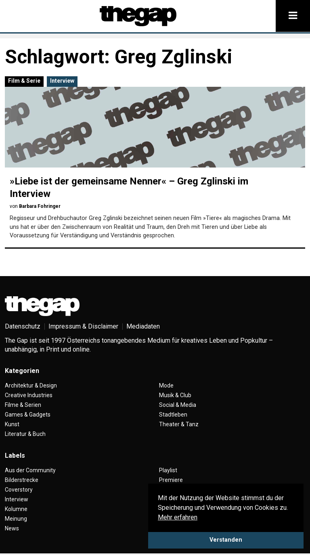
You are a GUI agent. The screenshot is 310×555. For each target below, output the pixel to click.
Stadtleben (173, 414)
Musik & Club (175, 395)
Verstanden (225, 539)
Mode (166, 385)
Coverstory (19, 489)
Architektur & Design (31, 385)
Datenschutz (22, 326)
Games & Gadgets (27, 414)
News (12, 528)
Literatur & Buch (25, 434)
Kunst (12, 424)
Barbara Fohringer (40, 206)
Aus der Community (30, 470)
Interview (62, 80)
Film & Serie (24, 80)
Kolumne (16, 509)
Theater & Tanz (179, 424)
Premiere (171, 480)
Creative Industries (28, 395)
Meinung (16, 518)
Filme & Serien (23, 405)
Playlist (168, 470)
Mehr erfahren (177, 517)
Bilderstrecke (21, 480)
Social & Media (177, 405)
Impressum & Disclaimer (83, 326)
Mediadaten (143, 326)
